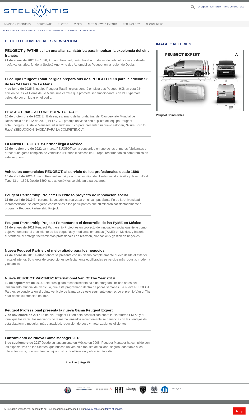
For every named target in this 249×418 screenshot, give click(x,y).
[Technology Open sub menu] (141, 24)
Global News (154, 24)
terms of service (113, 409)
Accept (239, 411)
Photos (63, 24)
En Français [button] (216, 7)
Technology (131, 24)
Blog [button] (242, 7)
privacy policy (92, 409)
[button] (193, 7)
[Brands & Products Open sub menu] (32, 24)
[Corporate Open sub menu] (53, 24)
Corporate (44, 24)
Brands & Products (17, 24)
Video (78, 24)
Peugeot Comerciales (82, 30)
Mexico (33, 30)
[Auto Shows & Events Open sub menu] (118, 24)
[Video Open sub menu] (83, 24)
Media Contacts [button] (231, 7)
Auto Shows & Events (102, 24)
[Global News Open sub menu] (165, 24)
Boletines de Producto (53, 30)
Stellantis (44, 11)
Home (6, 30)
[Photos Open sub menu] (70, 24)
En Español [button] (203, 7)
